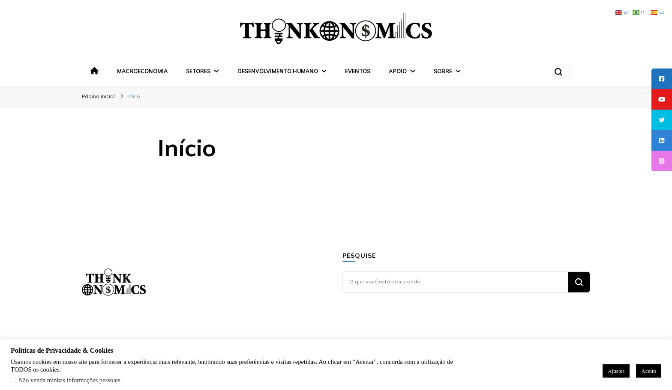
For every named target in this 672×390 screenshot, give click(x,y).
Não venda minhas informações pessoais (69, 380)
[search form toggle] (558, 72)
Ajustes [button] (616, 371)
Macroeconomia (142, 71)
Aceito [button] (648, 371)
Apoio (398, 71)
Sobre (443, 71)
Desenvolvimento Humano (277, 71)
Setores (198, 71)
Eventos (357, 71)
